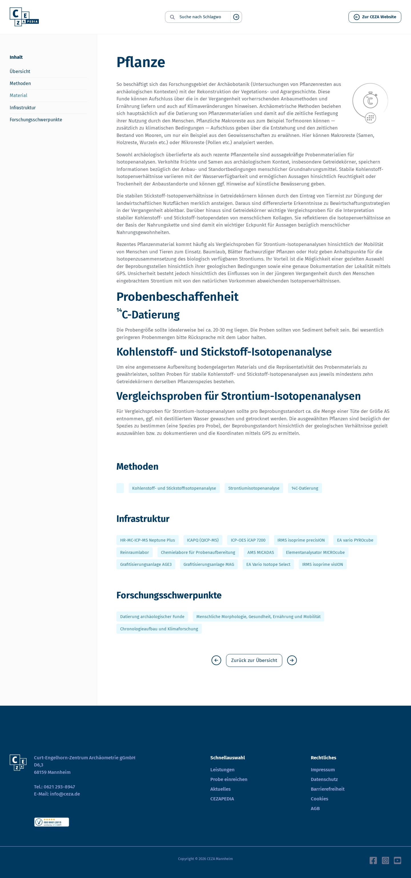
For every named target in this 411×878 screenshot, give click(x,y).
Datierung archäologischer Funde (152, 616)
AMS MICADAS (260, 552)
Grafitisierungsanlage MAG (209, 564)
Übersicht (20, 71)
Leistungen (222, 770)
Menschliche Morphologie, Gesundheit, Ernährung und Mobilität (258, 616)
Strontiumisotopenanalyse (253, 488)
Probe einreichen (228, 779)
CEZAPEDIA (222, 799)
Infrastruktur (23, 107)
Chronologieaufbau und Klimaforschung (159, 628)
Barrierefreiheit (327, 789)
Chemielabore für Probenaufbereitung (198, 552)
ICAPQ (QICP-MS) (203, 540)
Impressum (323, 770)
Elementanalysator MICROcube (315, 552)
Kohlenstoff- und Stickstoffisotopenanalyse (174, 488)
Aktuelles (220, 789)
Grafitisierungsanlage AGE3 (146, 564)
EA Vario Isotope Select (268, 564)
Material (18, 95)
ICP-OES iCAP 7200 (248, 540)
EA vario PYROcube (355, 540)
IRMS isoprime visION (322, 564)
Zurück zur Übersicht (254, 660)
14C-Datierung (304, 488)
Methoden (20, 83)
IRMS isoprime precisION (301, 540)
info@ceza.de (65, 794)
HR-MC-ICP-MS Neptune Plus (147, 540)
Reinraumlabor (134, 552)
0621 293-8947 (59, 787)
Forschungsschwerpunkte (36, 119)
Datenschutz (324, 779)
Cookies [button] (319, 799)
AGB (315, 809)
